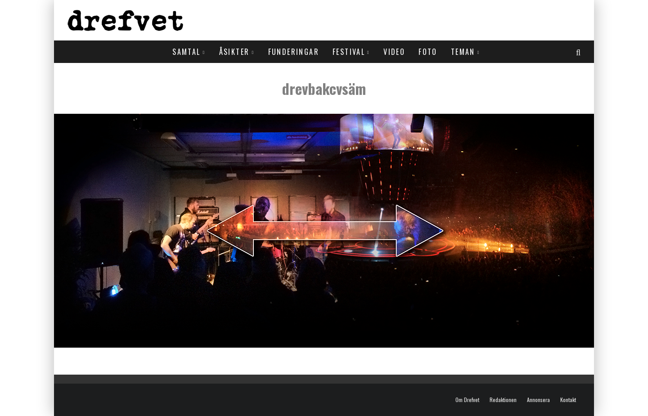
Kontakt (568, 400)
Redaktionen (503, 400)
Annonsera (538, 400)
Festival (349, 51)
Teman (463, 51)
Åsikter (234, 51)
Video (394, 51)
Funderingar (293, 51)
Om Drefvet (467, 400)
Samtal (186, 51)
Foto (427, 51)
